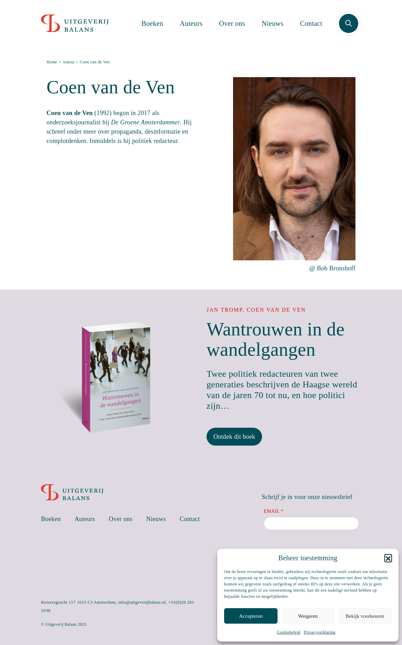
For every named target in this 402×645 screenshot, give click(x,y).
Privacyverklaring (319, 632)
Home (52, 62)
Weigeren (308, 616)
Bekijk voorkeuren (364, 616)
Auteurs (191, 23)
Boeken (152, 23)
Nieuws (272, 23)
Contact (311, 23)
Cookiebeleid (288, 632)
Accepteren (251, 616)
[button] (388, 557)
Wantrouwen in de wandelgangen (275, 339)
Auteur (68, 62)
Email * (273, 511)
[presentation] (316, 548)
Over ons (232, 23)
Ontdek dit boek (234, 436)
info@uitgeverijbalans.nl (142, 602)
